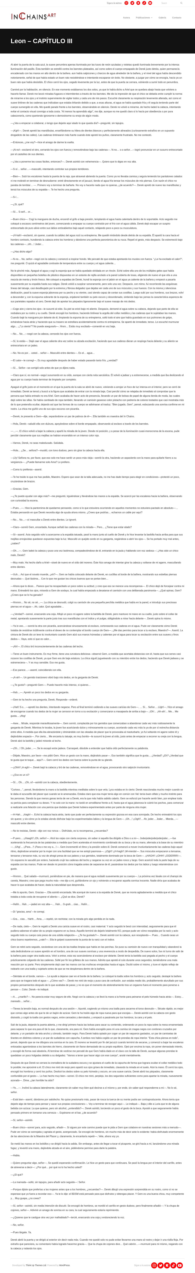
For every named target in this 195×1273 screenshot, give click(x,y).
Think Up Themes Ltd (36, 1266)
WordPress (64, 1266)
